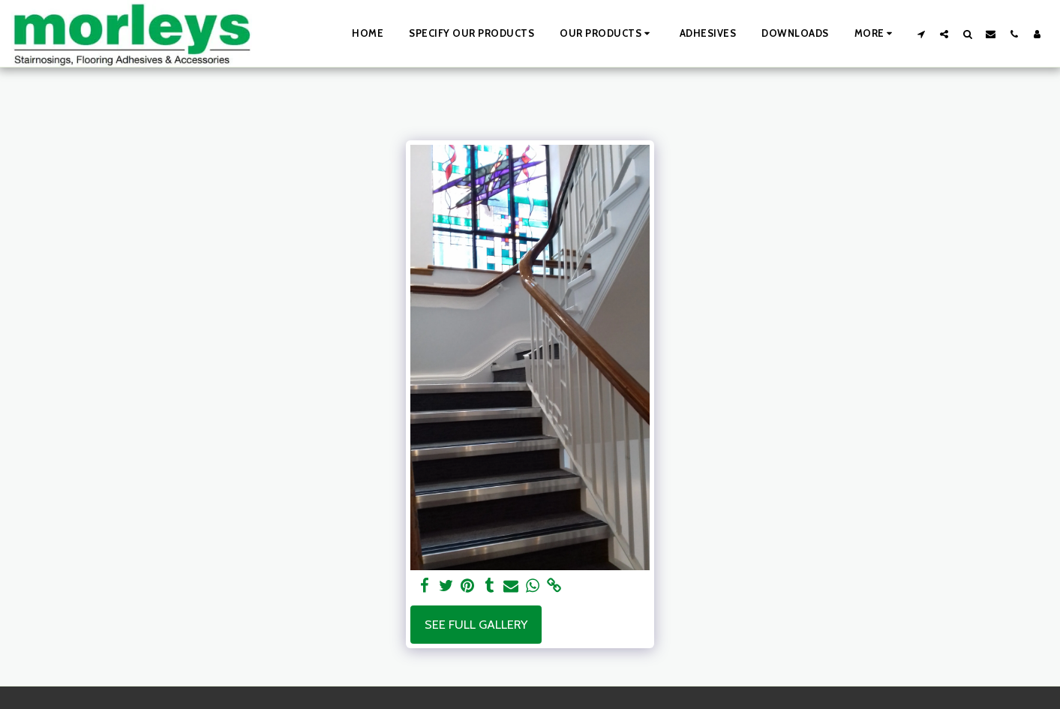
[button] (607, 33)
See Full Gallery (476, 624)
